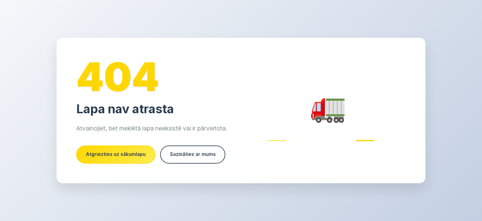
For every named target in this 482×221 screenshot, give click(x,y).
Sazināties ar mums (110, 166)
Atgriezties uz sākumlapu (117, 142)
